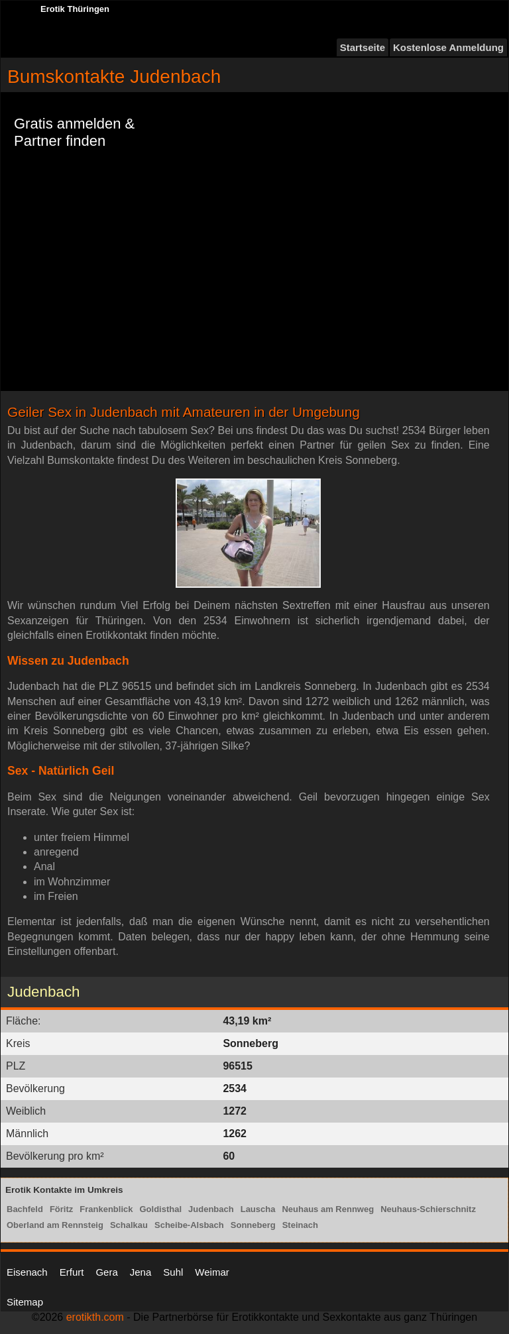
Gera (106, 1272)
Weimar (212, 1272)
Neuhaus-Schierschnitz (428, 1209)
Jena (141, 1272)
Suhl (173, 1272)
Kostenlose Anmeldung (448, 47)
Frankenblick (106, 1209)
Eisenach (27, 1272)
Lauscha (258, 1209)
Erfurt (72, 1272)
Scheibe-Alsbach (189, 1225)
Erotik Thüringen (74, 9)
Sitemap (25, 1301)
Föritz (61, 1209)
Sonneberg (253, 1225)
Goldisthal (161, 1209)
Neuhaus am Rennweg (328, 1209)
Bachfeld (25, 1209)
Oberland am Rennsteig (55, 1225)
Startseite (362, 47)
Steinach (300, 1225)
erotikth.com (95, 1317)
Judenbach (211, 1209)
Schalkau (129, 1225)
